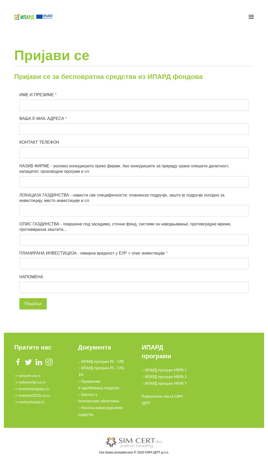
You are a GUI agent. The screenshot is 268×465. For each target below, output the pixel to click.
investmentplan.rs (34, 388)
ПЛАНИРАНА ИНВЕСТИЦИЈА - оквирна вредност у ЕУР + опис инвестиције (93, 253)
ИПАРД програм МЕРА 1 (166, 370)
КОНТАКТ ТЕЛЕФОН (39, 142)
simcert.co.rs (29, 375)
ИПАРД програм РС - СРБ (102, 361)
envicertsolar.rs (31, 401)
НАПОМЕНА (31, 277)
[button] (251, 17)
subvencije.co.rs (32, 382)
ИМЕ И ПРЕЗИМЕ (38, 95)
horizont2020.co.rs (34, 395)
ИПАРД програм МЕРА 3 (166, 376)
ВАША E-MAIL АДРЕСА (43, 118)
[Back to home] (34, 17)
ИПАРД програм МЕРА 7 (166, 383)
